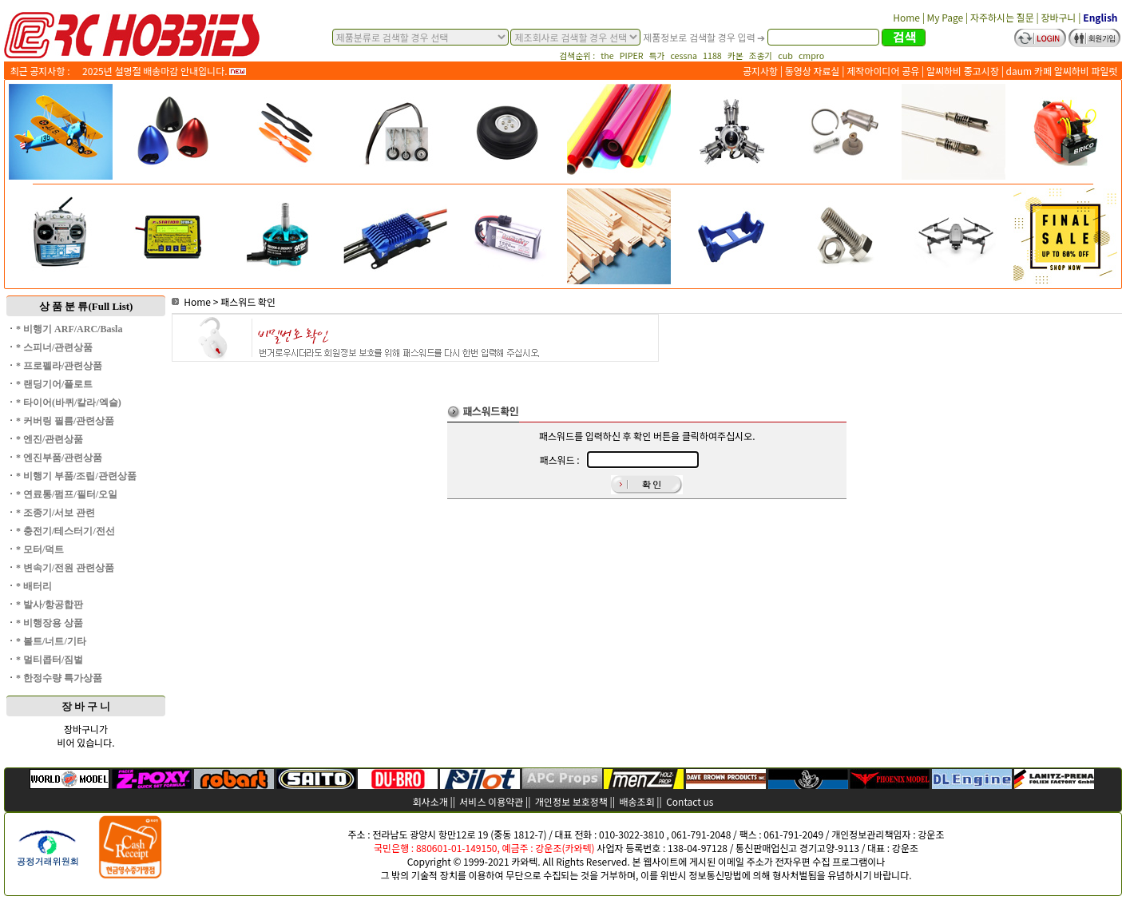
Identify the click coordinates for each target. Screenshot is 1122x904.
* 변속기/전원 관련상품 (65, 567)
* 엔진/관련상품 (49, 439)
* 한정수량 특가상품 (59, 678)
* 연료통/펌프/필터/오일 (66, 494)
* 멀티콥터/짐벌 (49, 659)
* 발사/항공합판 (49, 604)
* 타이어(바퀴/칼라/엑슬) (68, 402)
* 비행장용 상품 (49, 622)
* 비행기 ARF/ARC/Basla (69, 329)
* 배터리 (34, 586)
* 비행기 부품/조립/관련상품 (76, 476)
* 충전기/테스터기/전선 (65, 531)
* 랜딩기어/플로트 (54, 384)
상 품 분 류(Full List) (86, 306)
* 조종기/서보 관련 (55, 512)
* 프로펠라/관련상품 (59, 365)
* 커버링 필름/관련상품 (65, 420)
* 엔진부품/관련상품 (59, 457)
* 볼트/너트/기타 (51, 641)
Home (191, 301)
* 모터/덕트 (40, 549)
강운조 (931, 834)
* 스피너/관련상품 (54, 347)
